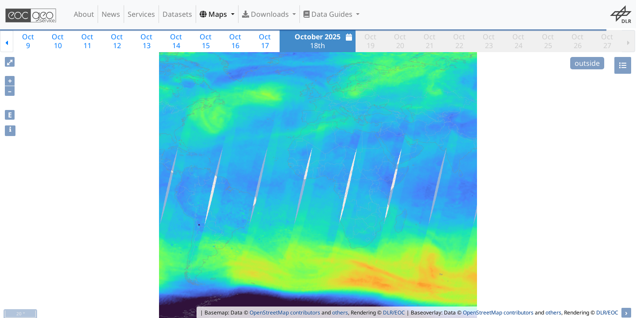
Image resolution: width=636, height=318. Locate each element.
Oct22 (459, 41)
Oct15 (206, 41)
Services (141, 14)
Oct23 (489, 41)
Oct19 (370, 41)
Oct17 (265, 41)
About (84, 14)
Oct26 (577, 41)
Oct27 (607, 41)
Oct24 (518, 41)
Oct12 (117, 41)
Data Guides (328, 14)
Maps (214, 14)
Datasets (177, 14)
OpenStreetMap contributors (285, 312)
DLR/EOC (394, 312)
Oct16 (235, 41)
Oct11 (87, 41)
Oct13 (146, 41)
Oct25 (548, 41)
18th (324, 41)
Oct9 (28, 41)
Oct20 (400, 41)
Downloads (266, 14)
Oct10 (58, 41)
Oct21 (429, 41)
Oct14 (176, 41)
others (340, 312)
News (111, 14)
